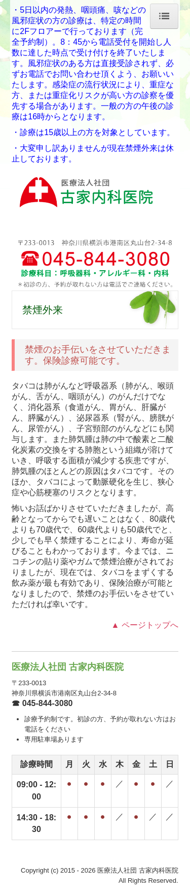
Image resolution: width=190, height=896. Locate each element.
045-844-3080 (47, 703)
